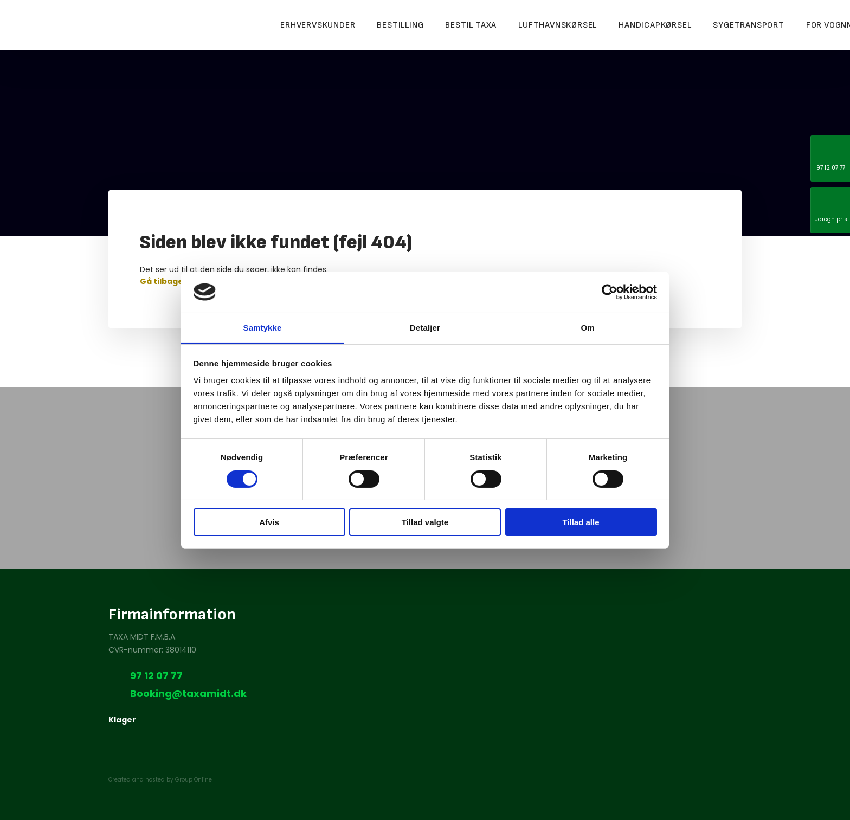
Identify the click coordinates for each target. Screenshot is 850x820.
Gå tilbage (161, 281)
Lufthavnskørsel (557, 25)
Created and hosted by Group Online (160, 780)
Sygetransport (748, 25)
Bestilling (400, 25)
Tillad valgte (425, 522)
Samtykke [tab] (262, 327)
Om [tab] (587, 327)
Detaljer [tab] (425, 327)
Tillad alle (580, 522)
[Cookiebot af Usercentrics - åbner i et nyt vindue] (609, 292)
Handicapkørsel (655, 25)
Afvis (269, 522)
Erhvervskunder (317, 25)
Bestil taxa (471, 25)
